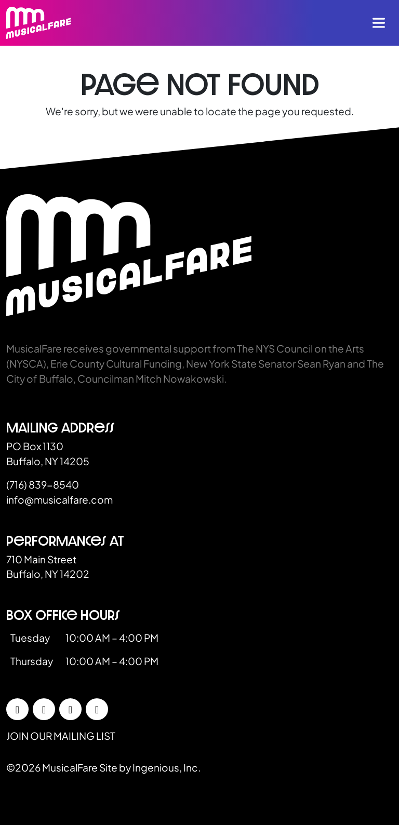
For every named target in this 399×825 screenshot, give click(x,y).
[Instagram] (44, 709)
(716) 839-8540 (42, 484)
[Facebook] (17, 709)
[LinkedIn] (70, 709)
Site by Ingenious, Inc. (150, 767)
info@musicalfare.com (59, 499)
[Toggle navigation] (379, 23)
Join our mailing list (60, 735)
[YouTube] (97, 709)
